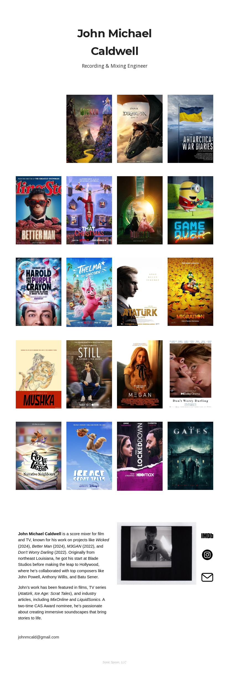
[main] (114, 46)
